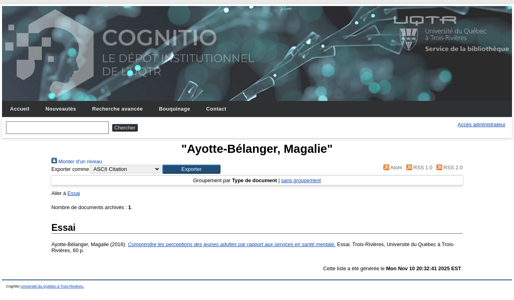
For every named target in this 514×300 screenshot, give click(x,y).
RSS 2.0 (448, 167)
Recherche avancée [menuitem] (117, 109)
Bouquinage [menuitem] (174, 109)
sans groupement (301, 180)
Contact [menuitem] (216, 109)
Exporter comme (70, 169)
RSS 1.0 (418, 167)
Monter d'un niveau (76, 161)
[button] (191, 169)
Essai (73, 193)
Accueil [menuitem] (19, 109)
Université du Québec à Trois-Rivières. (52, 286)
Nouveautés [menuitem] (60, 109)
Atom (391, 167)
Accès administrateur (482, 124)
